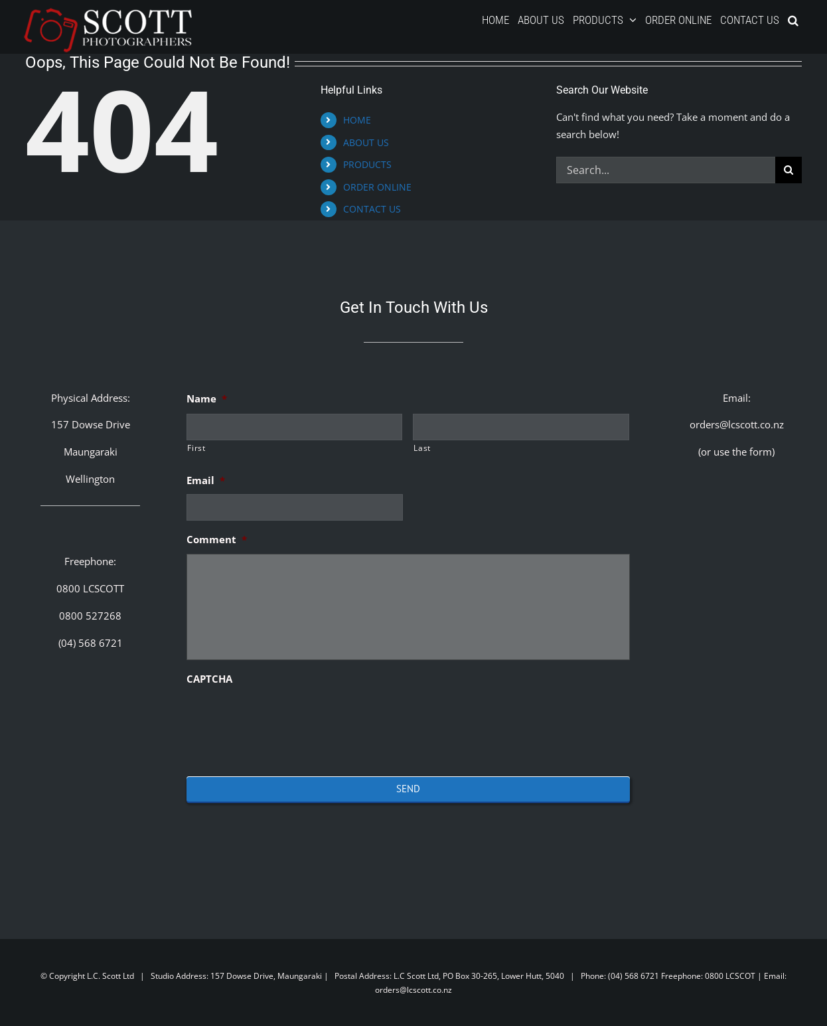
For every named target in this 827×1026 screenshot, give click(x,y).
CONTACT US (372, 209)
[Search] (788, 170)
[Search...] (665, 170)
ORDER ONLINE (377, 187)
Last (422, 448)
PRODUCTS (367, 164)
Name (207, 398)
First (196, 448)
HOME (357, 120)
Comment (217, 539)
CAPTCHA (209, 679)
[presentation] (287, 719)
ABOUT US (366, 142)
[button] (793, 20)
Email (206, 480)
